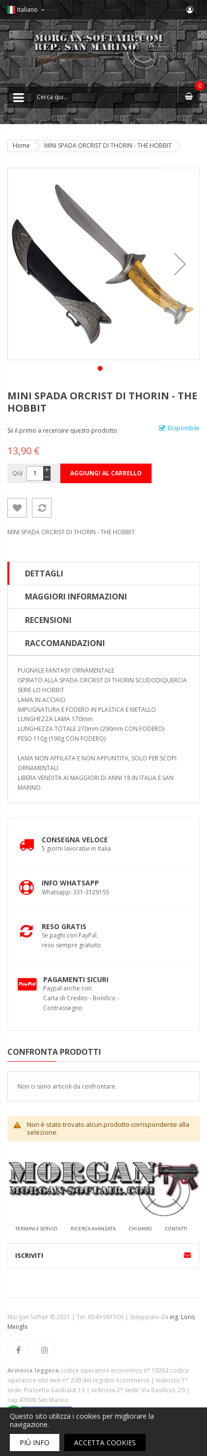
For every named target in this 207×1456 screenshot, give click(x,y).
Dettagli (44, 573)
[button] (180, 264)
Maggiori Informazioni (76, 596)
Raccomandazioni (65, 643)
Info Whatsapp (70, 882)
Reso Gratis (64, 926)
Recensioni (48, 620)
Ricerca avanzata (93, 1228)
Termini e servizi (36, 1228)
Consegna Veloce (75, 839)
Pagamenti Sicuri (75, 979)
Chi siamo (140, 1228)
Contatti (176, 1228)
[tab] (103, 573)
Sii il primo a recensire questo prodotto (62, 430)
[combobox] (103, 97)
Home (21, 145)
